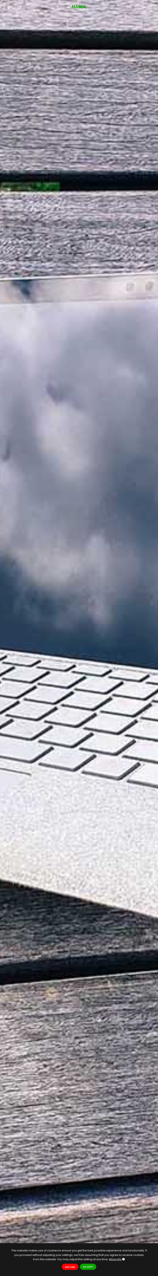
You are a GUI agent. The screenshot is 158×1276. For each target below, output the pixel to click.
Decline (70, 1267)
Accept (88, 1266)
